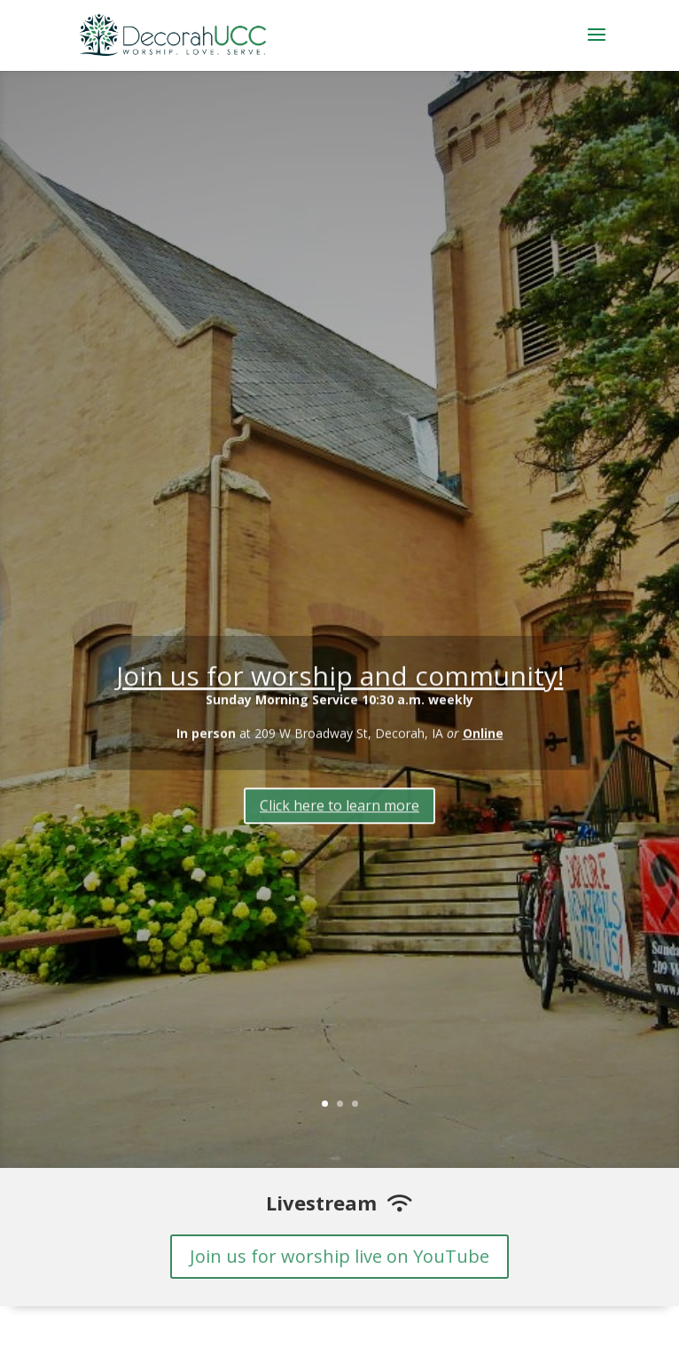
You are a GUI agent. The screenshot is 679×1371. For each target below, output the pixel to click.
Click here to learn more (339, 810)
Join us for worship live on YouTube (339, 1256)
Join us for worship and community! (340, 680)
